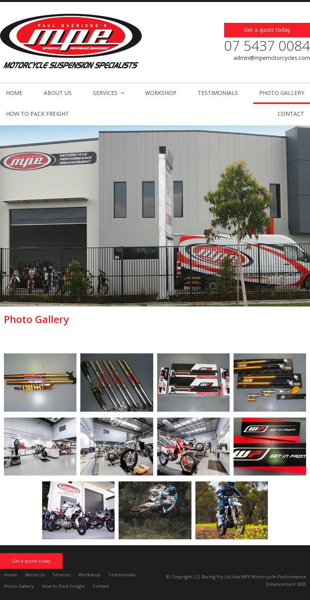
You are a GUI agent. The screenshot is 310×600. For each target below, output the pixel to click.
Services (61, 575)
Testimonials (122, 575)
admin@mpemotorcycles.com (272, 57)
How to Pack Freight (63, 586)
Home (10, 575)
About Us (35, 575)
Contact (101, 586)
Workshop (89, 575)
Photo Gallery (19, 586)
